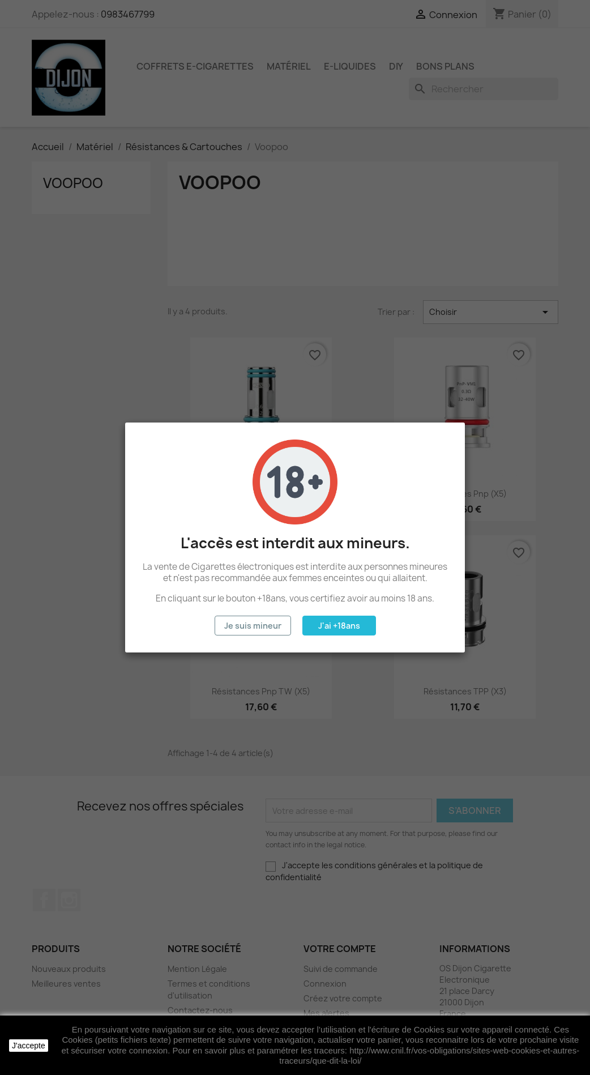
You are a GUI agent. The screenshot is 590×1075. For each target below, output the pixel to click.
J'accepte (28, 1045)
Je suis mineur (252, 625)
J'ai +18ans (339, 625)
